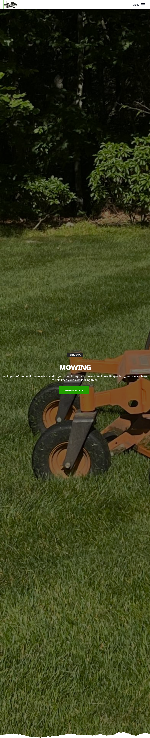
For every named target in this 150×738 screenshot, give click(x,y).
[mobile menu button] (142, 4)
